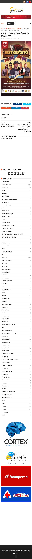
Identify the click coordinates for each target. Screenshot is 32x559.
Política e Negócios (7, 365)
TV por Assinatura (7, 395)
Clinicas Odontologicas (9, 225)
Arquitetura (5, 196)
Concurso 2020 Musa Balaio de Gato (12, 234)
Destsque (4, 266)
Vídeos (4, 409)
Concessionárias (7, 231)
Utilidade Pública (6, 397)
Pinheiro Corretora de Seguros (10, 359)
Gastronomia (6, 298)
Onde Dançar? (6, 342)
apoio (3, 190)
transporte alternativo (8, 392)
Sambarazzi (5, 380)
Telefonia (4, 389)
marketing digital (7, 330)
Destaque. (5, 263)
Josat (3, 313)
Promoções (5, 368)
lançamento (5, 316)
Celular (4, 220)
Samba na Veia (5, 377)
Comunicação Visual (8, 228)
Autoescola (5, 202)
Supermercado (6, 386)
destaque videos (6, 260)
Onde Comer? (5, 339)
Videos (4, 406)
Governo (4, 301)
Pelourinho (5, 357)
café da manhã (6, 211)
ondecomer (5, 348)
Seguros (4, 383)
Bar (3, 208)
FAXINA (3, 287)
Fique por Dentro (6, 290)
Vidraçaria (5, 412)
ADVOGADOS (5, 182)
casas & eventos (6, 217)
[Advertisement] (16, 521)
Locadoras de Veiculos (8, 324)
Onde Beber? (5, 336)
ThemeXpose (12, 550)
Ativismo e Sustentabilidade (9, 199)
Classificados (6, 222)
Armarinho (5, 193)
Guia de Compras (6, 304)
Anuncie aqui (5, 187)
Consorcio (5, 240)
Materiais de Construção (9, 333)
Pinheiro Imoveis (6, 362)
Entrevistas (5, 278)
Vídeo (3, 403)
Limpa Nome (5, 322)
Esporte (4, 284)
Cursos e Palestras (7, 252)
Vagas (3, 400)
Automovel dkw (6, 205)
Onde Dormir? (6, 345)
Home (2, 23)
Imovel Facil (5, 310)
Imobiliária (5, 307)
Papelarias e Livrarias (7, 354)
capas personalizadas (8, 214)
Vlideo (3, 415)
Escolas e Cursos (7, 281)
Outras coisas (6, 351)
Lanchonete (5, 319)
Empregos (4, 275)
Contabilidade (6, 243)
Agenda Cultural (10, 29)
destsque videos (6, 269)
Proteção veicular (7, 371)
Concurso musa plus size (9, 237)
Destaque (19, 29)
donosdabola (6, 272)
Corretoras (5, 246)
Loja (3, 327)
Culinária (4, 249)
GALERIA (4, 295)
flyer (3, 292)
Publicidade (5, 374)
